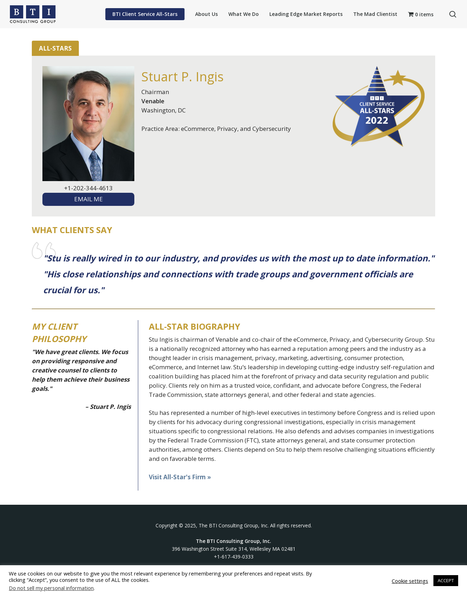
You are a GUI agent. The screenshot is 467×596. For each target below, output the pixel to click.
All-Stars (55, 48)
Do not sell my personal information (51, 587)
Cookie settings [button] (410, 581)
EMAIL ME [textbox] (88, 199)
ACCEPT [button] (446, 580)
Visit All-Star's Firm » (180, 477)
